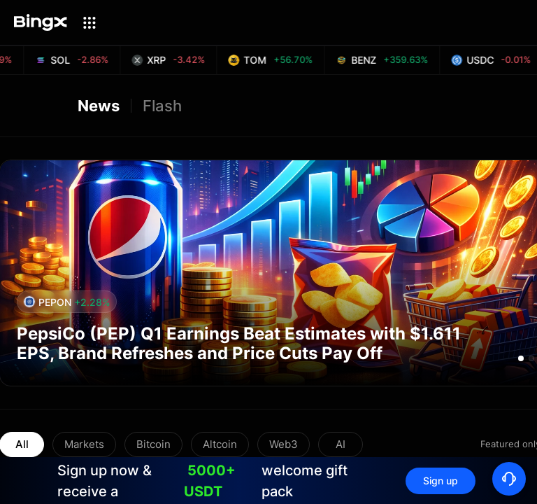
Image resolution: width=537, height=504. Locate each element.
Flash (162, 106)
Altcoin (220, 444)
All (22, 444)
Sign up (440, 480)
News (99, 106)
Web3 (283, 444)
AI (340, 444)
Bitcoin (153, 444)
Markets (84, 444)
